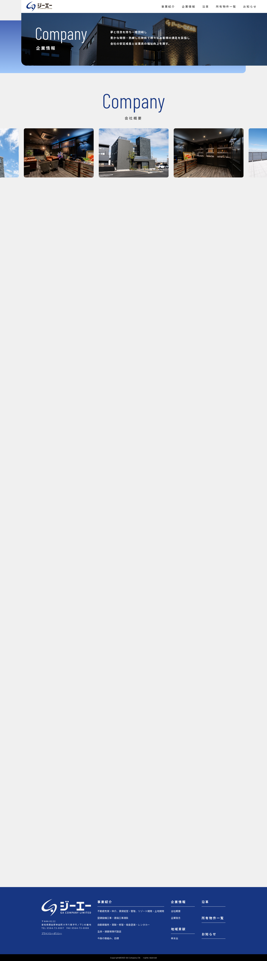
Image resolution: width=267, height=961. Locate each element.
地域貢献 (178, 929)
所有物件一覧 (226, 6)
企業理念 (175, 918)
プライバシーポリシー (52, 933)
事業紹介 (168, 6)
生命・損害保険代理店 (109, 931)
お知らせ (250, 6)
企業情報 (188, 6)
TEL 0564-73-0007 (53, 927)
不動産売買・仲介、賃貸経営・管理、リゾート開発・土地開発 (130, 911)
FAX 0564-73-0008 (78, 927)
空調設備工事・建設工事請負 (112, 918)
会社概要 (175, 911)
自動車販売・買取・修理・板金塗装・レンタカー (123, 924)
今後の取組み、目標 (108, 938)
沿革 (205, 6)
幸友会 (174, 938)
